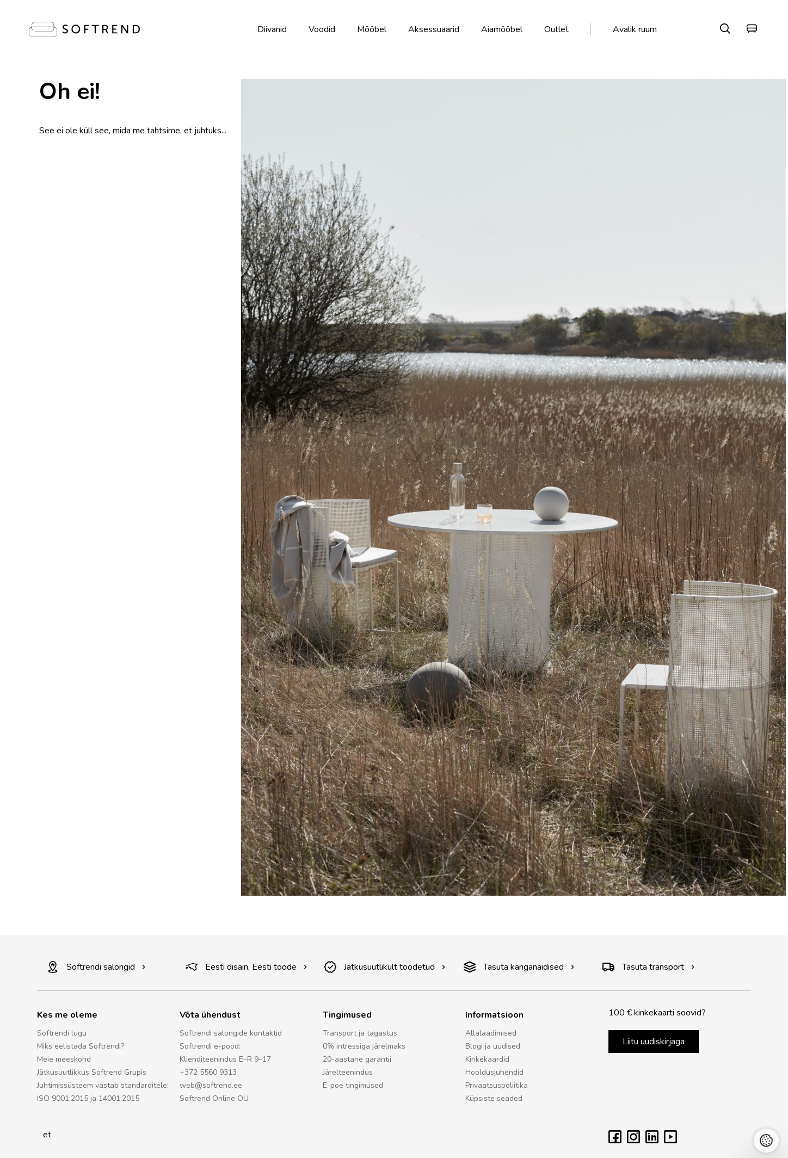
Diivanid (272, 29)
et (44, 1134)
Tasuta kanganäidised (519, 967)
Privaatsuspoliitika (496, 1085)
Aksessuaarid (433, 29)
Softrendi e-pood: (210, 1046)
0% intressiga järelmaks (364, 1046)
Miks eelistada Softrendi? (80, 1046)
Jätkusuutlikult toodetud (385, 967)
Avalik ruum (635, 29)
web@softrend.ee (211, 1085)
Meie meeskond (64, 1059)
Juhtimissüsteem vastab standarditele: (103, 1085)
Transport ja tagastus (360, 1033)
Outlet (556, 29)
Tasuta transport (648, 967)
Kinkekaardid (487, 1059)
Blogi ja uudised (492, 1046)
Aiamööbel (501, 29)
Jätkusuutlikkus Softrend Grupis (91, 1072)
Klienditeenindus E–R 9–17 (225, 1059)
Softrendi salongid (96, 967)
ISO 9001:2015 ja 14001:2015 (88, 1098)
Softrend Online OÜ (214, 1098)
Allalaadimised (490, 1033)
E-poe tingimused (353, 1085)
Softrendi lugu (62, 1033)
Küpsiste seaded (493, 1098)
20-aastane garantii (357, 1059)
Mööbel (371, 29)
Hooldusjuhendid (494, 1072)
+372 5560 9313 (208, 1072)
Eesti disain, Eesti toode (246, 967)
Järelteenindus (348, 1072)
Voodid (322, 29)
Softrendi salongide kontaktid (231, 1033)
